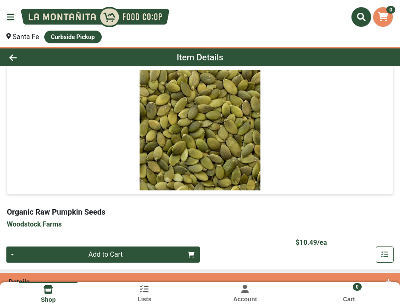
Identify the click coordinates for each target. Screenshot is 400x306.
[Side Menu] (10, 17)
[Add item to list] (385, 254)
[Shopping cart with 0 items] (383, 17)
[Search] (361, 17)
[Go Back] (55, 57)
